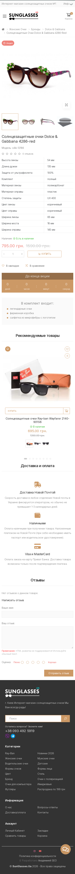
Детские (43, 763)
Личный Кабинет (15, 830)
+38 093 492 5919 (19, 731)
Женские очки (17, 29)
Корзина (42, 835)
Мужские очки (46, 758)
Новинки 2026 (46, 753)
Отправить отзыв (58, 673)
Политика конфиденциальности (37, 856)
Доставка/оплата (15, 812)
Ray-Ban (10, 753)
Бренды (35, 29)
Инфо (67, 3)
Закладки (43, 830)
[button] (68, 16)
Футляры (10, 789)
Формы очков (13, 768)
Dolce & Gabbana (55, 29)
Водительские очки (16, 763)
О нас (8, 807)
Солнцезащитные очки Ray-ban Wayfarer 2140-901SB (37, 420)
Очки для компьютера (18, 784)
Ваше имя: (8, 607)
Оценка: (6, 662)
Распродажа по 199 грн (51, 789)
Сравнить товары (15, 835)
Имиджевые (45, 784)
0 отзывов (27, 154)
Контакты (43, 812)
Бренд (8, 779)
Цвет (8, 773)
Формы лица (45, 768)
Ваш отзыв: (8, 623)
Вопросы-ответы (48, 807)
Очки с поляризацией (50, 779)
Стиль (41, 773)
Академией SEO (47, 860)
